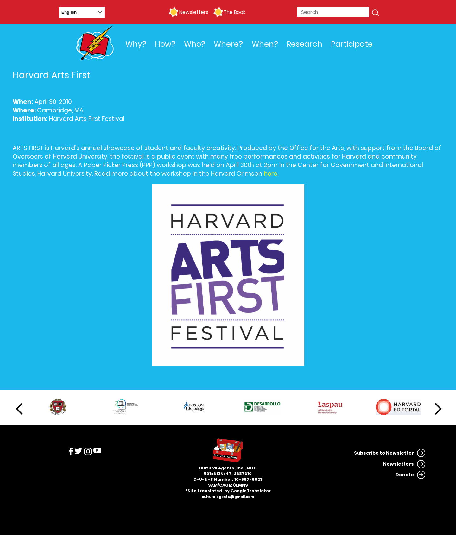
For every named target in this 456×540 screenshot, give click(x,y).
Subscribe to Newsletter (384, 453)
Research (304, 44)
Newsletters (193, 12)
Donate (405, 475)
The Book (234, 12)
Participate (352, 44)
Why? (135, 44)
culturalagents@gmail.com (228, 496)
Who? (194, 44)
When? (265, 44)
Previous (19, 409)
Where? (228, 44)
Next (438, 409)
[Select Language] (82, 12)
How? (165, 44)
